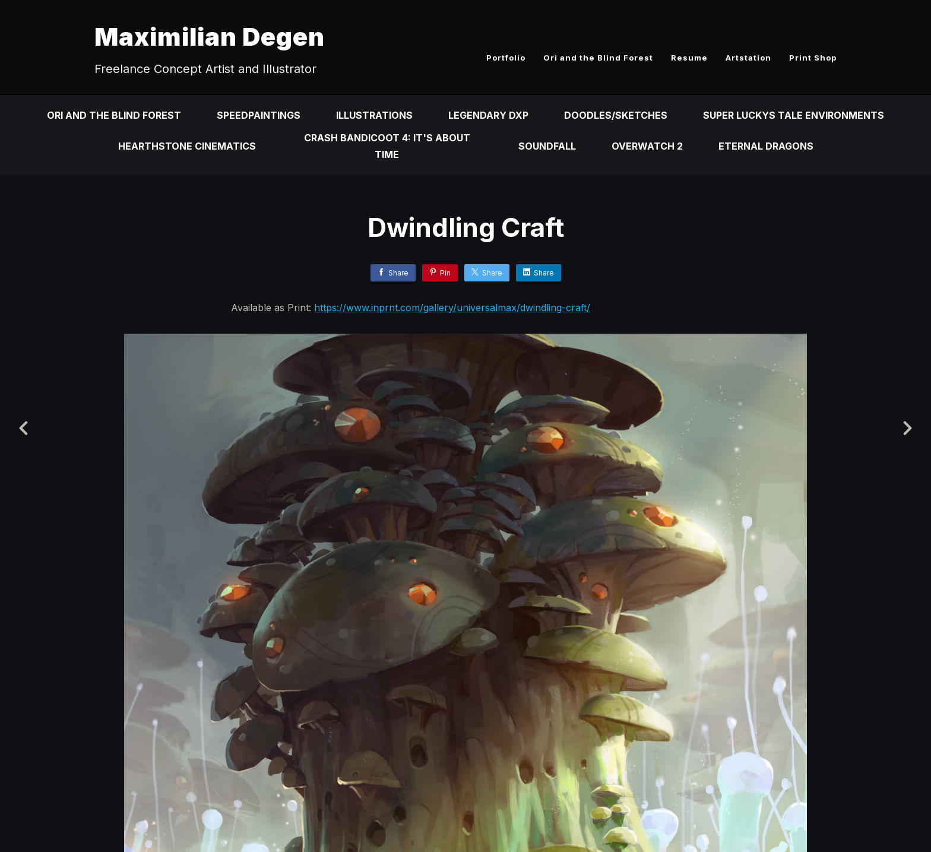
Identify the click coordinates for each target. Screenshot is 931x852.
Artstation (748, 57)
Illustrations (374, 115)
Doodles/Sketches (615, 115)
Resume (689, 57)
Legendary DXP (488, 115)
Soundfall (547, 146)
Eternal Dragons (765, 146)
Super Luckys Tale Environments (793, 115)
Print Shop (813, 57)
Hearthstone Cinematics (187, 146)
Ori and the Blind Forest (598, 57)
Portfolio (505, 57)
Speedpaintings (258, 115)
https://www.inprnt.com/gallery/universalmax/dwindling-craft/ (452, 307)
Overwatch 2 (647, 146)
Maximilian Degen (209, 36)
